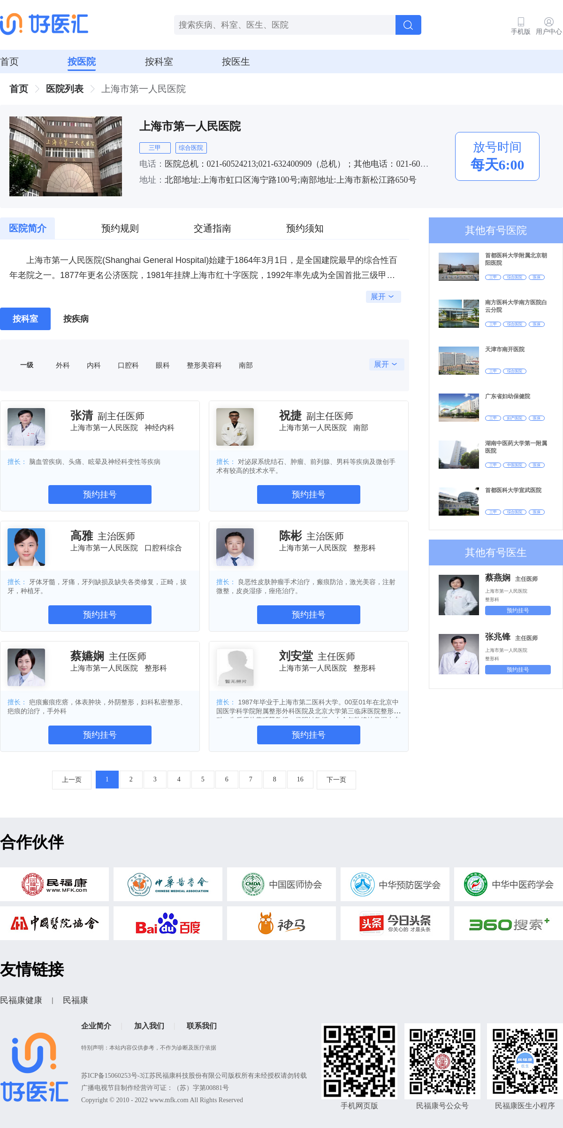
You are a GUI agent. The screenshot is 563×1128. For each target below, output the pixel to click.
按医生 (236, 61)
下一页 (336, 779)
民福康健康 (21, 1000)
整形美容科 (204, 365)
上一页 (72, 779)
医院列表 (65, 89)
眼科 (163, 365)
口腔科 (128, 365)
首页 (9, 61)
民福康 (75, 1000)
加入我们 (149, 1026)
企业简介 (96, 1026)
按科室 (159, 61)
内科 (94, 365)
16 (300, 779)
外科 (63, 365)
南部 (246, 365)
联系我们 (202, 1026)
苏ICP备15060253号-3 (112, 1075)
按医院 (82, 61)
